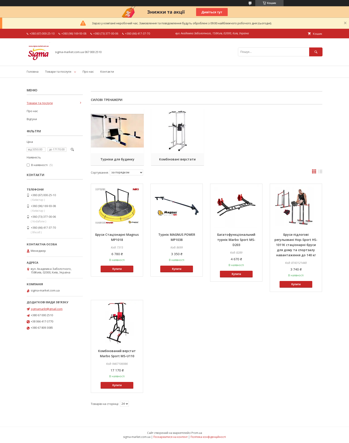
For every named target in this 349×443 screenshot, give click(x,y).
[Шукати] (316, 51)
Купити (117, 269)
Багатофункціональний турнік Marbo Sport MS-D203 (236, 239)
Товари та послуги (58, 72)
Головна (33, 72)
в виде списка (320, 172)
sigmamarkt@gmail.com (47, 309)
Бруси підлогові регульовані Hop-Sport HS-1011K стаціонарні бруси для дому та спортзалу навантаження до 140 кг (295, 244)
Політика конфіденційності (208, 437)
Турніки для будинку (117, 159)
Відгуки (32, 119)
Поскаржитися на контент (170, 437)
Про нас (88, 72)
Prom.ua (196, 433)
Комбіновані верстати (176, 159)
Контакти (107, 72)
